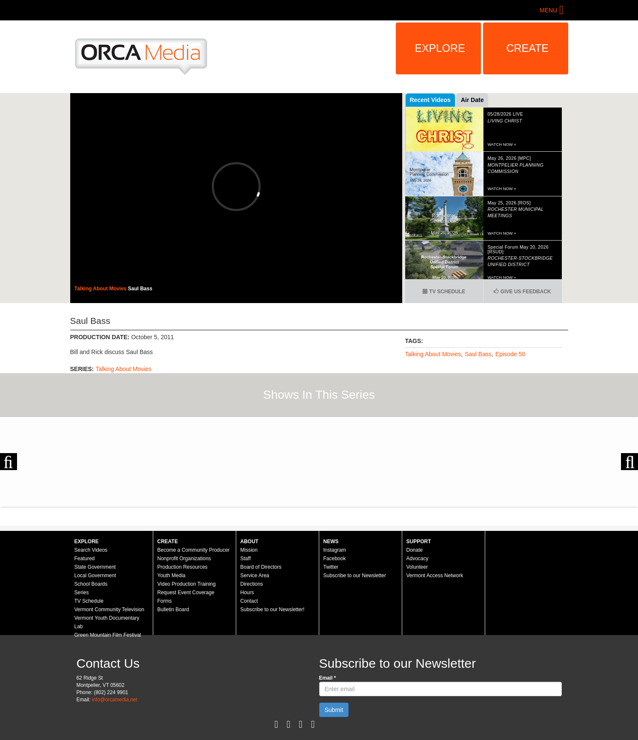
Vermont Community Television (109, 609)
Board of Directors (261, 567)
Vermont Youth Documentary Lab (107, 622)
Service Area (254, 575)
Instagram (334, 550)
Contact (249, 601)
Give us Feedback (522, 292)
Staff (245, 558)
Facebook (334, 558)
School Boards (91, 584)
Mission (249, 550)
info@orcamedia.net (114, 700)
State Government (95, 567)
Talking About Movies (101, 289)
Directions (251, 584)
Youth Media (171, 575)
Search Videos (91, 550)
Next (629, 461)
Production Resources (182, 567)
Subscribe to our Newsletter (354, 575)
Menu (548, 10)
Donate (414, 550)
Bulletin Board (173, 609)
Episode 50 (510, 354)
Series (81, 592)
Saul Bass (140, 289)
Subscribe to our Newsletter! (272, 609)
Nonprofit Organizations (184, 558)
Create (527, 48)
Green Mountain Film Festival (107, 635)
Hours (247, 592)
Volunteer (417, 567)
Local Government (95, 575)
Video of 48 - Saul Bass (236, 186)
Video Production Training (186, 584)
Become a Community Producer (193, 550)
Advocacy (417, 558)
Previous (8, 461)
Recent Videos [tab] (430, 99)
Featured (84, 558)
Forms (164, 601)
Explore (440, 48)
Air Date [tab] (472, 99)
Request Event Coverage (186, 592)
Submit (334, 709)
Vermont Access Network (434, 575)
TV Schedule (444, 292)
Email (327, 678)
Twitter (330, 567)
